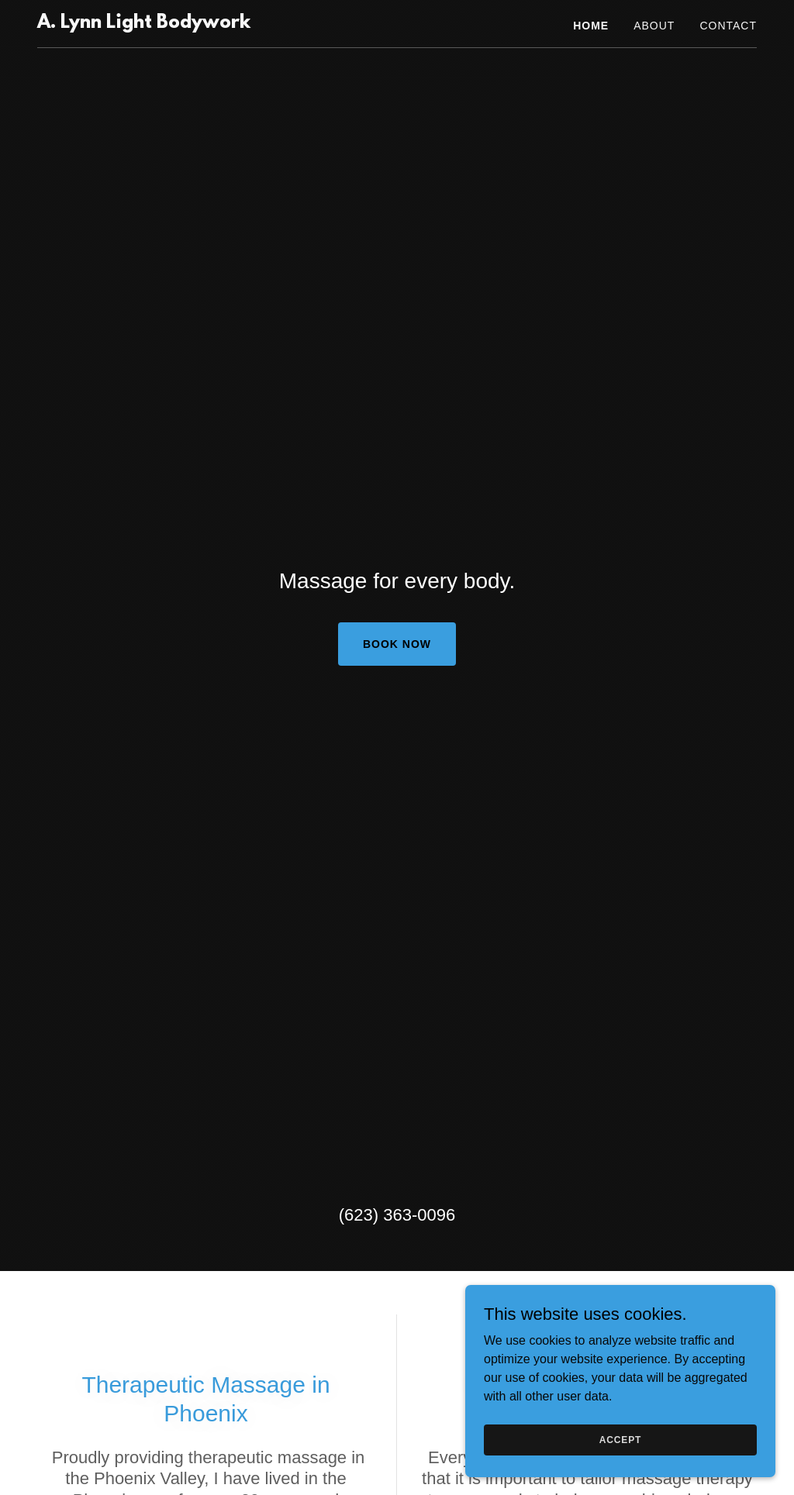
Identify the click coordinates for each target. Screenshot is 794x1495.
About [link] (654, 25)
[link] (143, 23)
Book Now (397, 644)
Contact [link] (728, 25)
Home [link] (591, 25)
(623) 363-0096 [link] (397, 1215)
